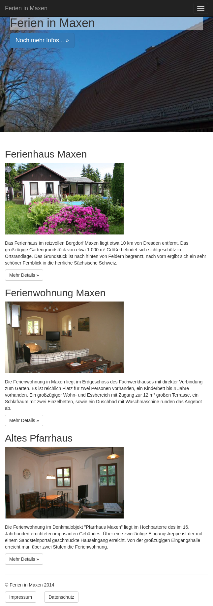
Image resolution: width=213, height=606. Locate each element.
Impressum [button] (20, 597)
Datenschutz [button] (61, 597)
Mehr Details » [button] (24, 275)
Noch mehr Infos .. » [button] (42, 40)
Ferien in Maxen (26, 8)
